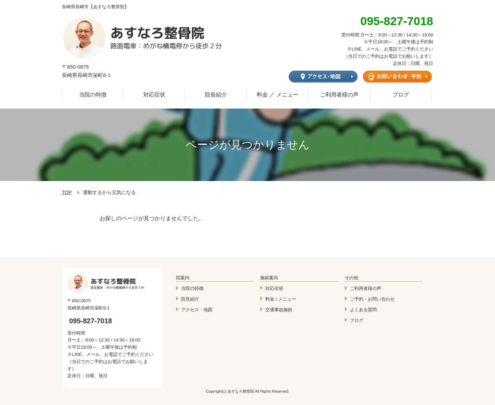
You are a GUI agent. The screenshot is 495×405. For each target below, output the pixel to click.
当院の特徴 (93, 95)
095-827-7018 (90, 321)
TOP (67, 192)
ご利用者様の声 (339, 95)
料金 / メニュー (280, 299)
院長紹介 (216, 95)
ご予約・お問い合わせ (372, 299)
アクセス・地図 (196, 309)
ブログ (401, 95)
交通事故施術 (278, 309)
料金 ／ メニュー (277, 95)
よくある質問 (363, 309)
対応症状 (154, 95)
